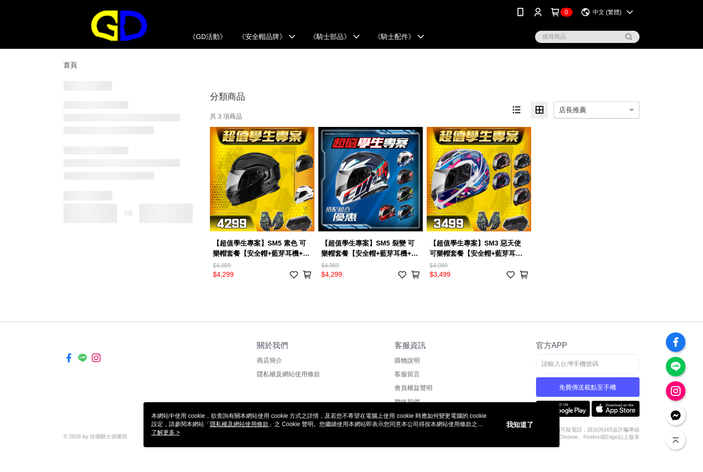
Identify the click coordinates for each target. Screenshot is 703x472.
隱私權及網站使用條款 (288, 374)
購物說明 (407, 360)
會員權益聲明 (413, 387)
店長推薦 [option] (572, 110)
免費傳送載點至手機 (587, 387)
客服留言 (407, 374)
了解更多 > (165, 432)
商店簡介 (269, 360)
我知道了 (520, 425)
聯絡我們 (407, 402)
